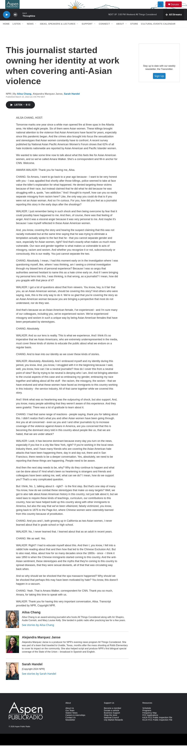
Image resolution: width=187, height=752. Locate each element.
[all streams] (173, 21)
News (30, 30)
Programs (146, 717)
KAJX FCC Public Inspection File (157, 724)
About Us (69, 715)
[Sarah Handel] (12, 677)
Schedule (146, 715)
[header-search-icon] (162, 8)
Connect (104, 30)
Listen (17, 30)
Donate (176, 7)
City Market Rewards (113, 726)
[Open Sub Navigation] (23, 30)
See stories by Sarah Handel (39, 680)
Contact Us (70, 724)
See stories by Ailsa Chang (38, 631)
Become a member (112, 715)
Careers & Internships (75, 722)
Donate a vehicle (111, 717)
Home (6, 30)
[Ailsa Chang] (12, 626)
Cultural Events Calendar (158, 30)
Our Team (69, 717)
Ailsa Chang (24, 100)
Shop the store (110, 722)
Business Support (112, 719)
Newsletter (70, 726)
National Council (111, 724)
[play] (6, 21)
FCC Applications (150, 722)
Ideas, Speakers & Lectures (57, 30)
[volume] (15, 21)
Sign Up (159, 82)
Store (134, 30)
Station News (71, 719)
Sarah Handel (72, 100)
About (120, 30)
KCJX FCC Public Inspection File (157, 726)
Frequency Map (149, 719)
